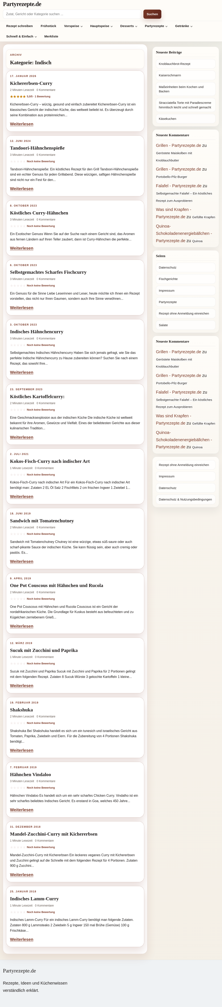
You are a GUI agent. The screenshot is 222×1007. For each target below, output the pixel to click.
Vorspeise (71, 26)
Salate (163, 325)
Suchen (152, 14)
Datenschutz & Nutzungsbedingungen (185, 499)
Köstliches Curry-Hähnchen (39, 213)
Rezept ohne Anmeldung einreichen (184, 313)
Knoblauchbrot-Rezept (174, 64)
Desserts (127, 26)
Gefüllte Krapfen (203, 217)
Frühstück (48, 26)
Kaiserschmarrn (170, 75)
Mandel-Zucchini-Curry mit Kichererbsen (53, 834)
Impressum (166, 290)
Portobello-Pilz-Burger (171, 176)
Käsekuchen (167, 118)
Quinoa (197, 241)
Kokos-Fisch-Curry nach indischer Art (50, 461)
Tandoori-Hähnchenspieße (37, 148)
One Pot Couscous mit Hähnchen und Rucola (56, 585)
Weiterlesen (21, 124)
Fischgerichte (168, 279)
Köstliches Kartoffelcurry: (37, 396)
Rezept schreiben (19, 26)
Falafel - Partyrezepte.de (179, 185)
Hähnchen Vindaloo (30, 774)
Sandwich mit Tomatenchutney (42, 520)
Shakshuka (21, 709)
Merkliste (51, 36)
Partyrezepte (154, 26)
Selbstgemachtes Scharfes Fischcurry (48, 272)
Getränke (182, 26)
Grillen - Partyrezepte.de (178, 145)
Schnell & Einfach (19, 36)
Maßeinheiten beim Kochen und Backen (181, 89)
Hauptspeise (99, 26)
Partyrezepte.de (22, 4)
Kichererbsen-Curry (31, 83)
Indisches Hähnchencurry (36, 331)
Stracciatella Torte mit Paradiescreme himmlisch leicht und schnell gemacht (185, 105)
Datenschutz (167, 267)
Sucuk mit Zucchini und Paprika (44, 650)
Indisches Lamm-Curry (34, 898)
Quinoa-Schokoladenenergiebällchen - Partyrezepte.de (184, 233)
